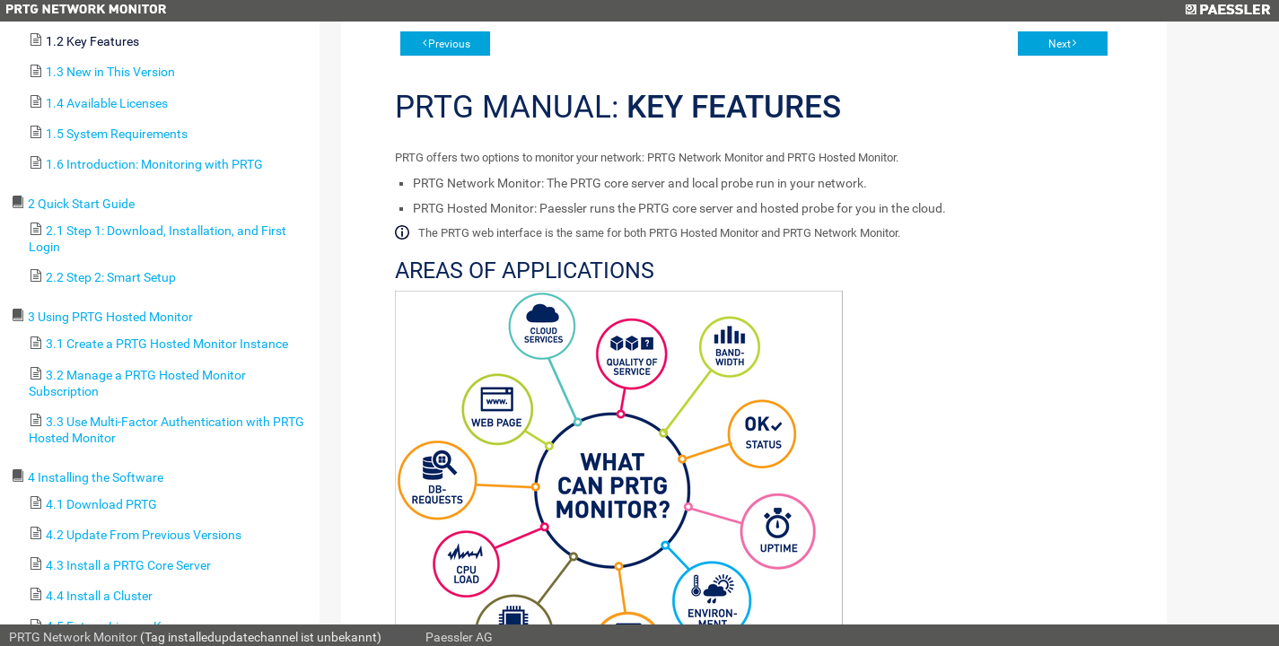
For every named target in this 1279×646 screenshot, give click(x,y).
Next (1059, 44)
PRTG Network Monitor (73, 637)
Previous (449, 44)
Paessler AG (459, 637)
